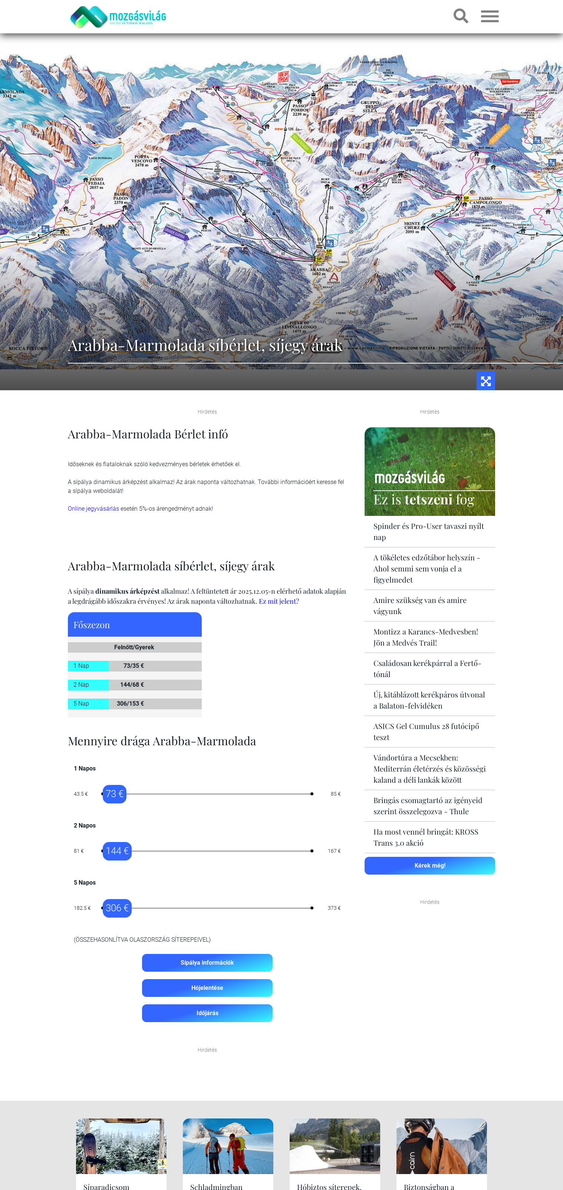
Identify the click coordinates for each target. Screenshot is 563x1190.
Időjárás (207, 1013)
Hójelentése (207, 987)
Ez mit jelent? (279, 601)
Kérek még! (430, 865)
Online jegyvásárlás (93, 508)
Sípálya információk (207, 962)
